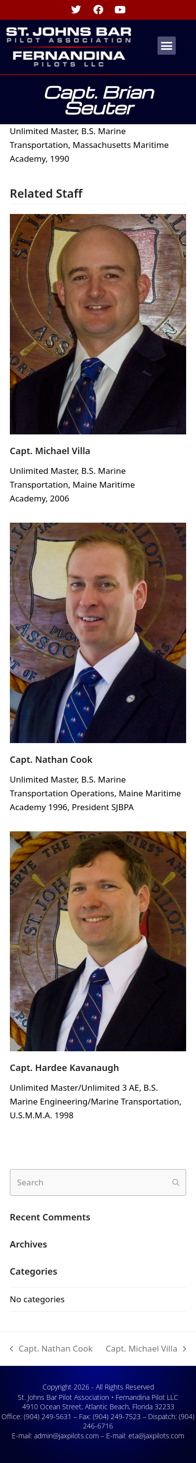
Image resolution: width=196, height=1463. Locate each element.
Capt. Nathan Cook (51, 759)
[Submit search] (175, 1182)
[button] (166, 45)
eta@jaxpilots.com (156, 1435)
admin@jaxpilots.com (66, 1435)
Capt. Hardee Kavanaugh (64, 1067)
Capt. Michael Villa (50, 450)
